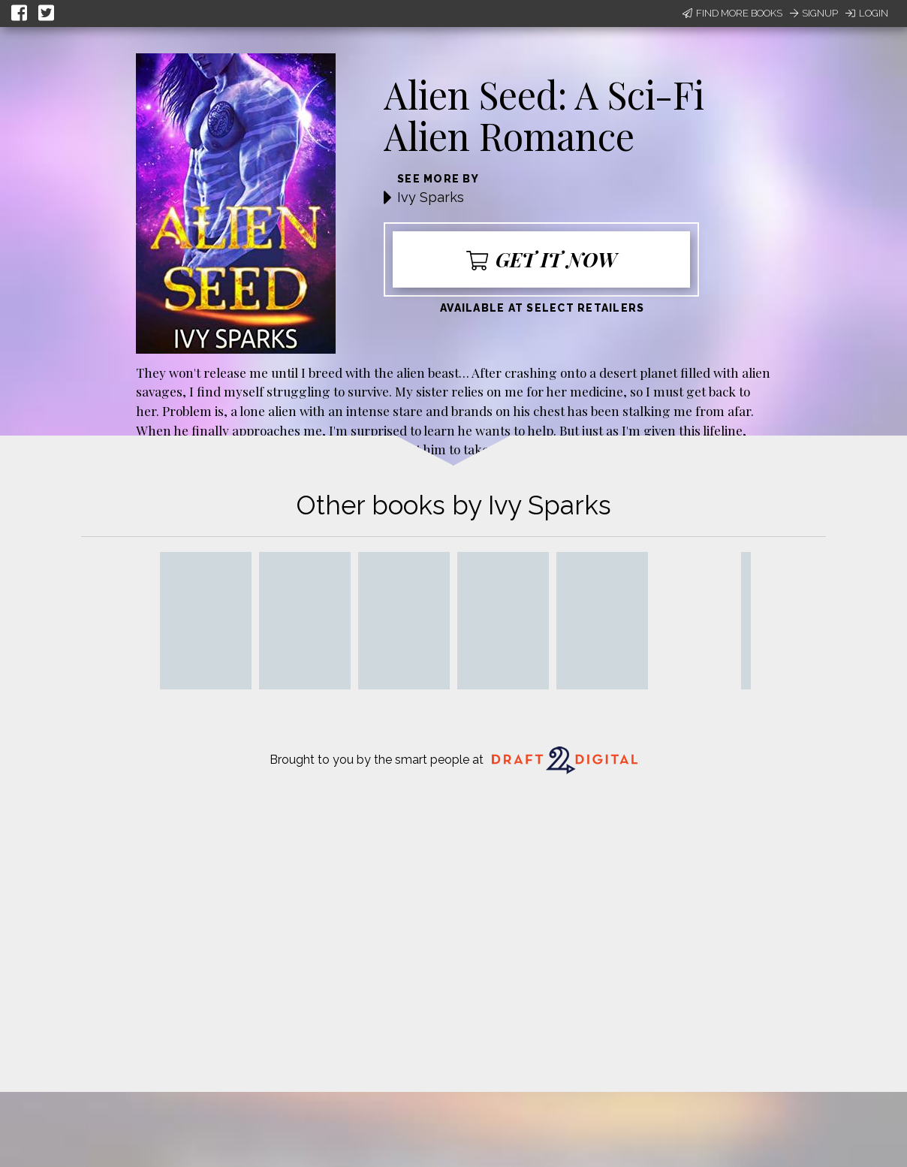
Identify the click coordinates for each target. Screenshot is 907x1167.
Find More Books (732, 13)
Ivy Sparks (430, 197)
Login (866, 13)
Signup (814, 13)
